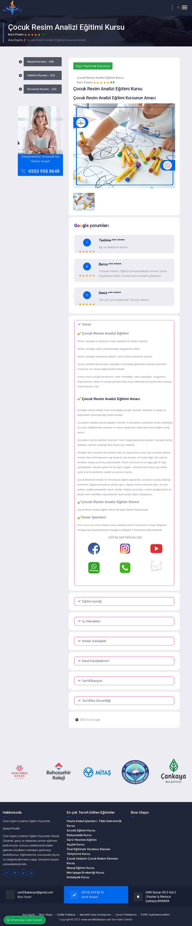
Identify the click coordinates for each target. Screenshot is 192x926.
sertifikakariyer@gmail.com (35, 892)
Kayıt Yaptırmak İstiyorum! (93, 66)
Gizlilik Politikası (66, 914)
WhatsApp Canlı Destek (25, 920)
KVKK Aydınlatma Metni (155, 914)
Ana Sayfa (15, 40)
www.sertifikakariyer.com (96, 919)
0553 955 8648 (44, 171)
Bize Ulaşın (45, 914)
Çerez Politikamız (126, 914)
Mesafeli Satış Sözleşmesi (95, 914)
